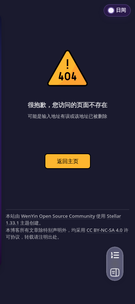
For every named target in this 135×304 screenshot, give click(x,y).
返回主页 (67, 161)
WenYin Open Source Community (58, 216)
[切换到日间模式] (117, 10)
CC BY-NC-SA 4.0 (104, 230)
